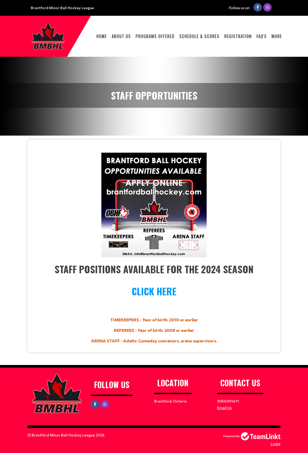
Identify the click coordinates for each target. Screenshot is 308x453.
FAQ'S (261, 36)
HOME (101, 36)
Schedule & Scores (199, 36)
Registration (238, 36)
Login (275, 443)
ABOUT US (121, 36)
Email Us (224, 407)
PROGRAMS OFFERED (155, 36)
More (276, 36)
